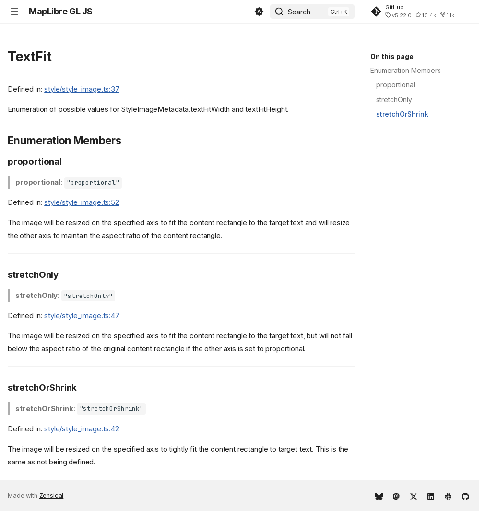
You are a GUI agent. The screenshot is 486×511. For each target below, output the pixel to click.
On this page (392, 56)
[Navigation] (14, 11)
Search (299, 12)
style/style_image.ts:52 (81, 202)
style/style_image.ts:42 (81, 428)
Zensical (51, 495)
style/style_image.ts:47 (81, 315)
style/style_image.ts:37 (81, 89)
